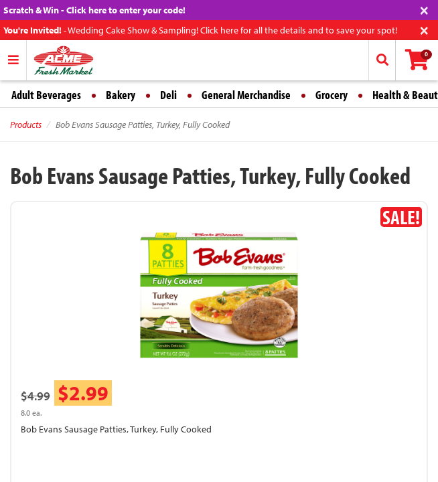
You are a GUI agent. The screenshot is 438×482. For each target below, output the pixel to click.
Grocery (331, 94)
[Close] (424, 9)
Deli (168, 94)
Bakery (120, 94)
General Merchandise (246, 94)
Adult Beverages (46, 94)
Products (26, 124)
